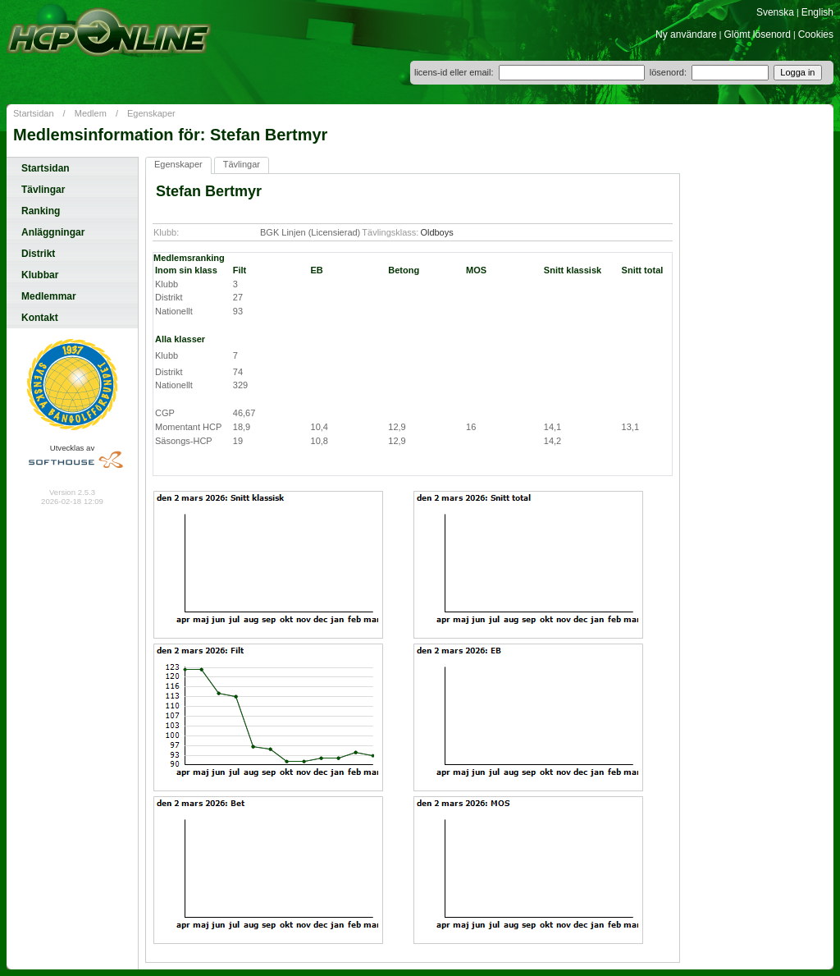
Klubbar (39, 275)
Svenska (775, 12)
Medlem (91, 113)
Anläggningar (52, 232)
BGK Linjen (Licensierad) (310, 232)
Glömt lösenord (757, 34)
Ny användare (686, 34)
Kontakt (39, 317)
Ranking (40, 211)
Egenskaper (151, 113)
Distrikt (38, 253)
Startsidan (33, 113)
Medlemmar (48, 296)
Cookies (815, 34)
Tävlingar (43, 189)
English (817, 12)
